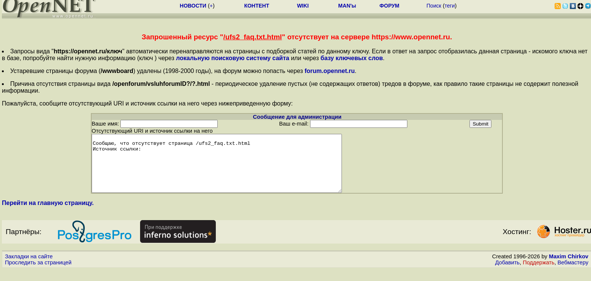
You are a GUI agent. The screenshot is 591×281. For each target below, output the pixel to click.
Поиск (434, 6)
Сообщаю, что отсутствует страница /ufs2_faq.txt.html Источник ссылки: (232, 169)
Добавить (507, 274)
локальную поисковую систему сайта (232, 58)
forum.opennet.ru (329, 71)
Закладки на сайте (29, 268)
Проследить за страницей (38, 274)
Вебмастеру (573, 274)
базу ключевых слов (352, 58)
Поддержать (539, 274)
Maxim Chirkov (568, 268)
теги (449, 6)
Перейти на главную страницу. (48, 214)
